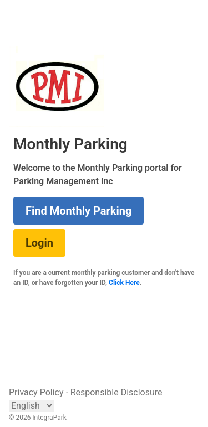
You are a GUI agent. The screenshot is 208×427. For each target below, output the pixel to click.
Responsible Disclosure (116, 392)
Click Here (124, 283)
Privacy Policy (36, 392)
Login (39, 242)
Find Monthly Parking (78, 210)
